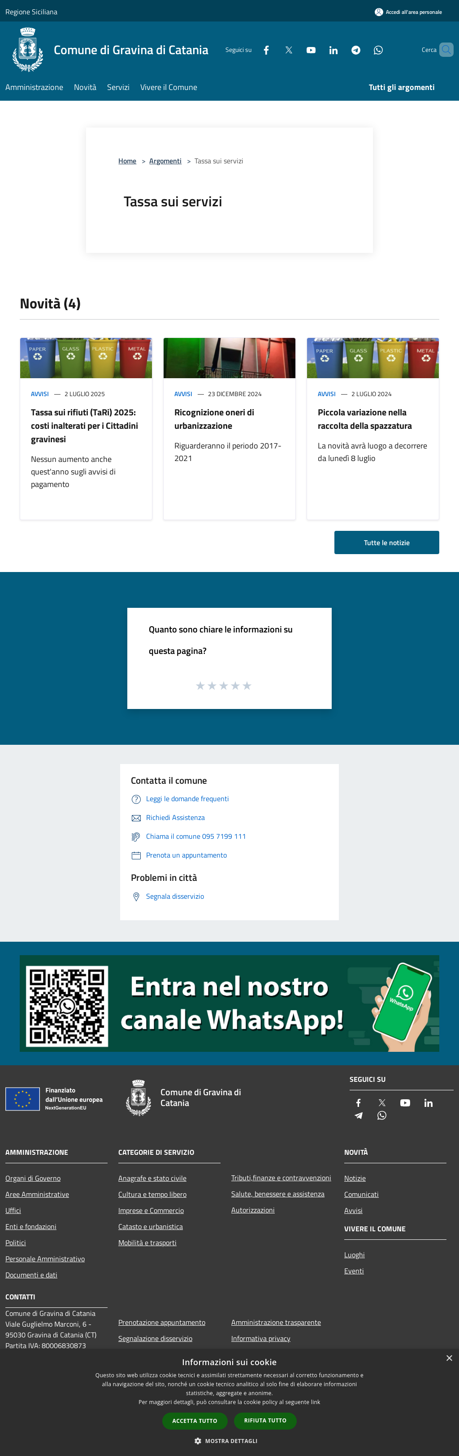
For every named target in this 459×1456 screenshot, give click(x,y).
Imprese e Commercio (151, 1210)
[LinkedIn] (318, 49)
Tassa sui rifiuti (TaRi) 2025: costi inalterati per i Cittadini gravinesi (84, 425)
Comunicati (361, 1194)
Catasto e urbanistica (150, 1226)
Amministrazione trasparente (276, 1322)
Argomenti (165, 160)
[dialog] (229, 1402)
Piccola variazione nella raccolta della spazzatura (365, 418)
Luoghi (354, 1254)
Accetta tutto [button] (195, 1421)
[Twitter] (273, 49)
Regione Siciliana (31, 11)
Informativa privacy (260, 1338)
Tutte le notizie (387, 542)
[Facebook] (251, 49)
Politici (15, 1242)
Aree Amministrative (37, 1194)
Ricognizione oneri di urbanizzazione (214, 418)
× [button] (449, 1358)
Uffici (13, 1210)
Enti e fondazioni (30, 1226)
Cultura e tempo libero (152, 1194)
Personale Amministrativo (45, 1258)
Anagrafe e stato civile (152, 1178)
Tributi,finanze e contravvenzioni (281, 1177)
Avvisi (40, 393)
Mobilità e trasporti (147, 1242)
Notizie (355, 1178)
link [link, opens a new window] (315, 1402)
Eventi (354, 1270)
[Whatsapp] (363, 49)
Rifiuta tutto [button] (265, 1420)
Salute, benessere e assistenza (278, 1193)
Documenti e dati (31, 1274)
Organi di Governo (33, 1178)
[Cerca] (443, 49)
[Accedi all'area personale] (408, 11)
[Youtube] (296, 49)
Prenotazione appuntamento (161, 1322)
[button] (229, 1440)
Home (127, 160)
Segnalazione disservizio (155, 1338)
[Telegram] (341, 49)
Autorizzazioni (253, 1209)
